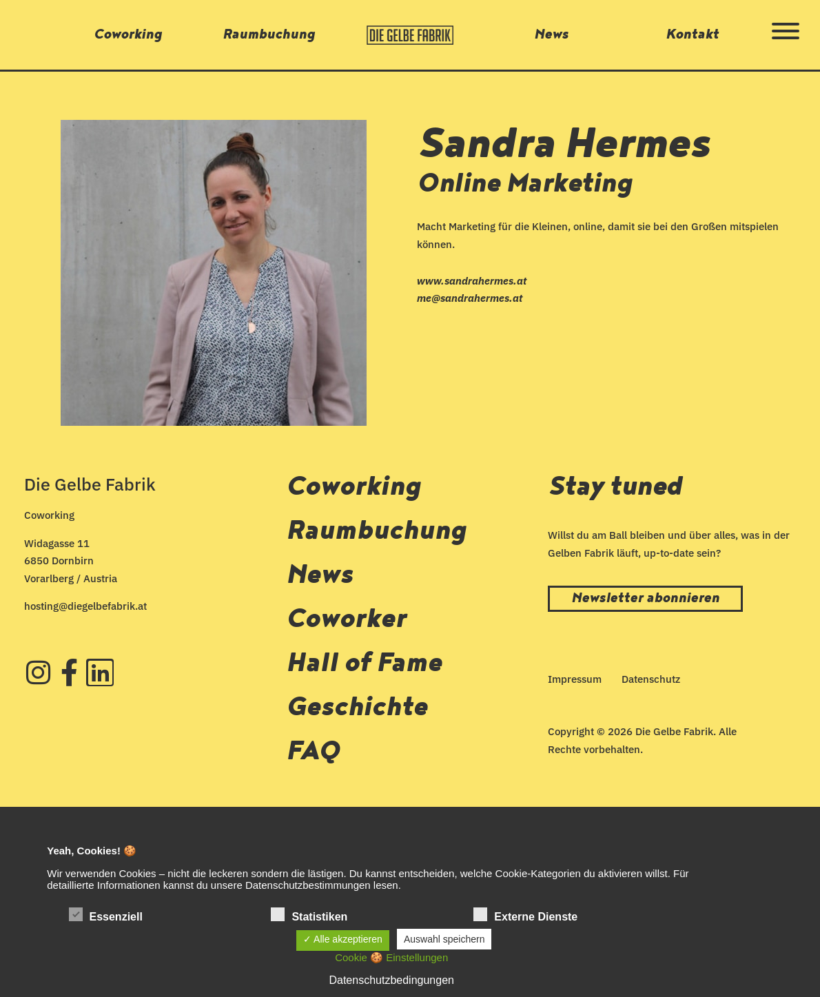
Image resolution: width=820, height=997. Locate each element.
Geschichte (356, 707)
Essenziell (106, 915)
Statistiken (309, 915)
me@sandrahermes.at (469, 298)
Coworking (128, 34)
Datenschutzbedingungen (391, 980)
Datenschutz (651, 679)
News (551, 34)
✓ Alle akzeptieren (342, 939)
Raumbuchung (269, 34)
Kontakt (692, 34)
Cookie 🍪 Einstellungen (391, 957)
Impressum (575, 679)
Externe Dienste (525, 915)
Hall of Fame (364, 663)
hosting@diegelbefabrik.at (85, 606)
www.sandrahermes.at (471, 280)
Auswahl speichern (444, 939)
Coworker (346, 619)
